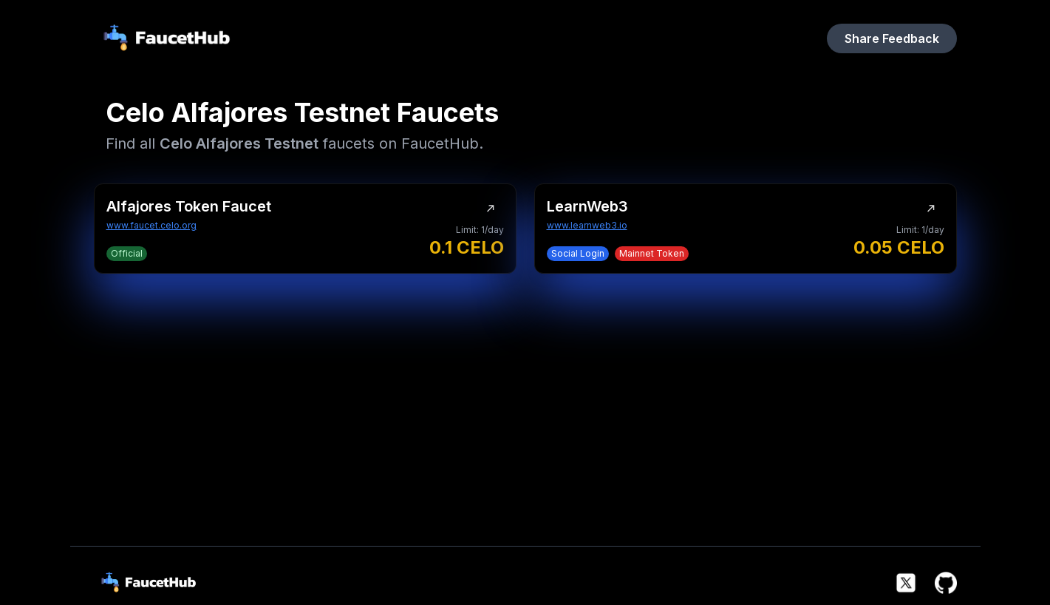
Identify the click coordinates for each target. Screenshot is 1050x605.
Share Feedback (892, 38)
